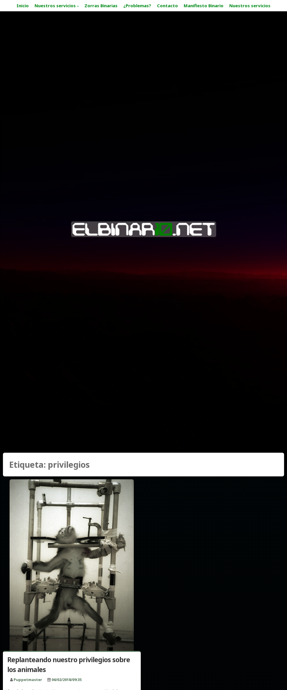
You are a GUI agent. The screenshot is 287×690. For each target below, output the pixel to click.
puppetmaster (28, 679)
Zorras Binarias (101, 5)
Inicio (23, 5)
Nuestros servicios (55, 5)
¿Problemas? (137, 5)
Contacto (167, 5)
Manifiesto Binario (203, 5)
